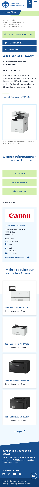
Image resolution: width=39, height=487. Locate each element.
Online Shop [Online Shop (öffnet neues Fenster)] (19, 173)
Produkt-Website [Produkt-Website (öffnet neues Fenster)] (19, 182)
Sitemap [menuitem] (5, 484)
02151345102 (12, 253)
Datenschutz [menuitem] (14, 481)
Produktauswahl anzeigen (20, 34)
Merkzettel (13, 49)
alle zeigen (17, 431)
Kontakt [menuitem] (5, 481)
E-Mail (9, 244)
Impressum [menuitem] (25, 481)
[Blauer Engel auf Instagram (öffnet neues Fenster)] (9, 474)
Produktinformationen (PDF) (14, 97)
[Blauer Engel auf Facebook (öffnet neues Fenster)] (20, 474)
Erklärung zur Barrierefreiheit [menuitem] (20, 484)
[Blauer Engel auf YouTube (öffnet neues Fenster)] (14, 474)
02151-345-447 (13, 241)
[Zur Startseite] (14, 4)
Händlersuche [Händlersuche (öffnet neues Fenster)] (19, 191)
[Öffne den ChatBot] (34, 476)
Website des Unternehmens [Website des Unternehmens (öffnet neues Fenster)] (15, 257)
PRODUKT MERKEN (15, 43)
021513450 (11, 251)
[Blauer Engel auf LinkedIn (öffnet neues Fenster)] (3, 474)
